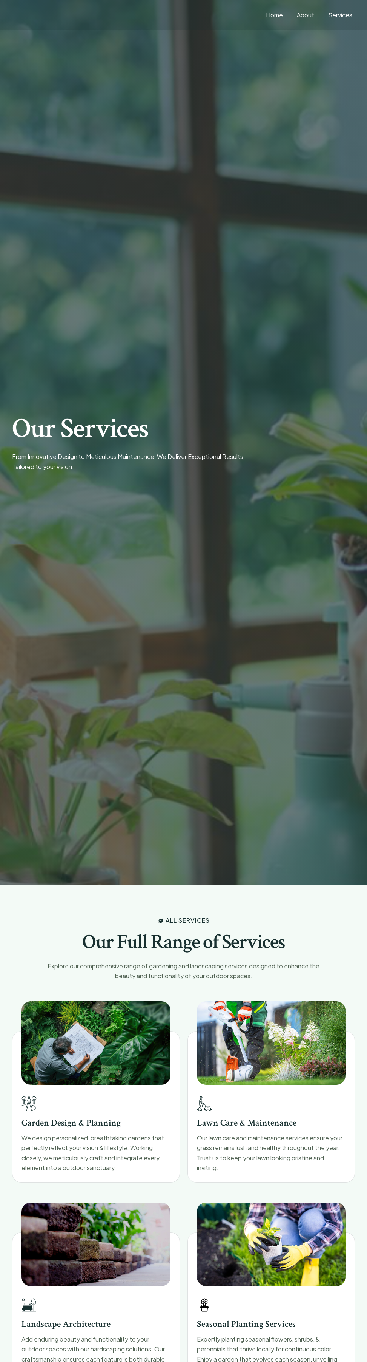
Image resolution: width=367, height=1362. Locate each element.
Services (341, 15)
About (308, 15)
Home (279, 15)
